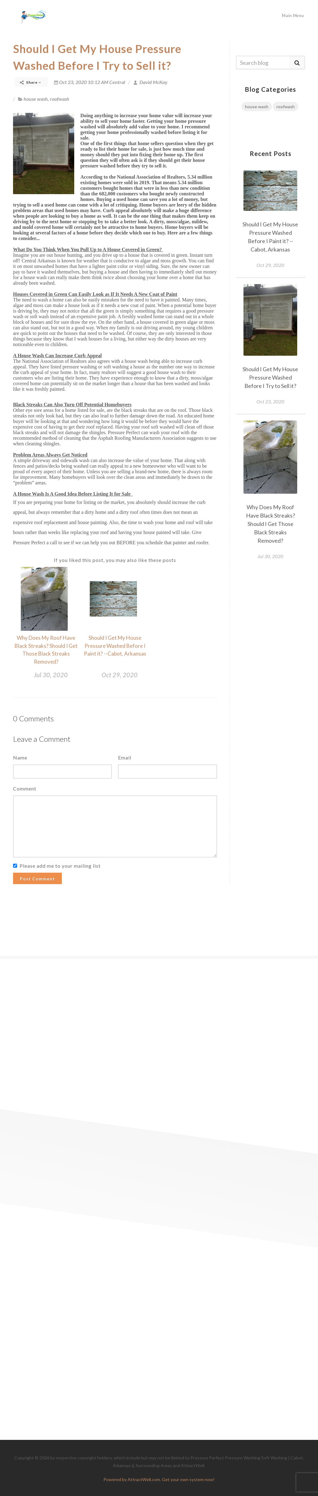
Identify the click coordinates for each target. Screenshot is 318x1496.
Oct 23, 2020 (270, 401)
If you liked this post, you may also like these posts (115, 560)
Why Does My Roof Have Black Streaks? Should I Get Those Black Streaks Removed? (270, 524)
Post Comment (37, 878)
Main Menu (293, 15)
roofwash (59, 99)
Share (30, 82)
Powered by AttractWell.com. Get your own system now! (159, 1479)
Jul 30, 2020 (51, 675)
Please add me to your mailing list (60, 866)
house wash (36, 99)
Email (124, 757)
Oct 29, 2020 (120, 675)
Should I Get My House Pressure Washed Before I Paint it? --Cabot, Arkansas (115, 645)
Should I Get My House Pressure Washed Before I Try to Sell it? (270, 377)
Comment (24, 788)
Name (20, 757)
